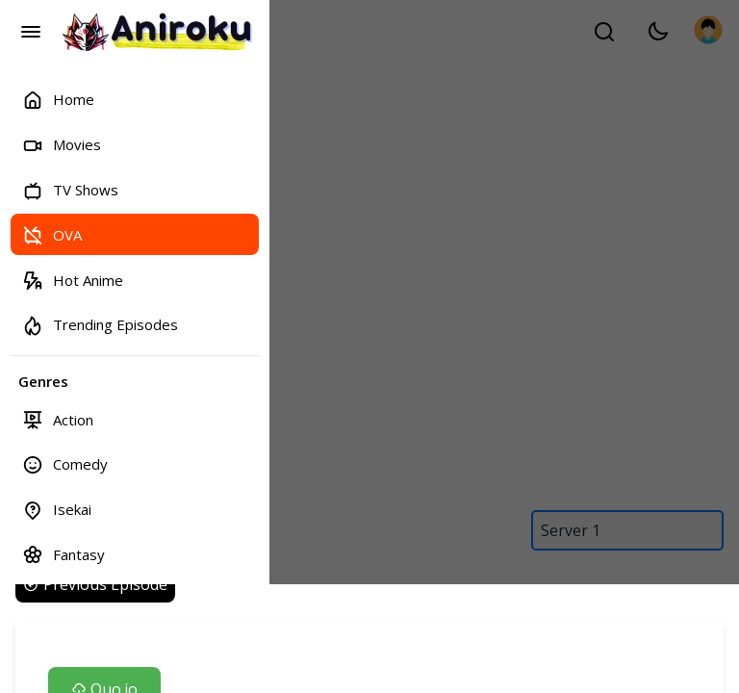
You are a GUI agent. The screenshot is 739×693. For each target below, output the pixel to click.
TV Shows (70, 190)
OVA (52, 234)
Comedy (65, 464)
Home (58, 100)
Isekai (56, 510)
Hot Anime (72, 280)
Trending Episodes (100, 325)
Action (57, 419)
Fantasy (63, 554)
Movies (61, 145)
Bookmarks (74, 649)
